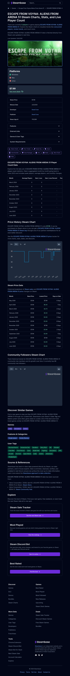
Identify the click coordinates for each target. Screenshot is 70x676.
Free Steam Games (42, 622)
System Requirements (35, 142)
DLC (9, 592)
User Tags (12, 622)
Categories (12, 619)
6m (16, 244)
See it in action (35, 554)
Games (14, 8)
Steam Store (27, 485)
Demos (10, 595)
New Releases (41, 599)
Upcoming (39, 603)
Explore (11, 661)
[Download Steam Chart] (59, 244)
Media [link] (45, 153)
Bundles (11, 599)
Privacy (22, 672)
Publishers (12, 630)
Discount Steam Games (44, 619)
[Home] (8, 8)
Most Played (40, 592)
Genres (10, 615)
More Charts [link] (56, 153)
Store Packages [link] (27, 153)
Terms (28, 672)
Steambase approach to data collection (37, 473)
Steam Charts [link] (13, 149)
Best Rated (39, 588)
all (24, 244)
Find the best (35, 571)
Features (35, 126)
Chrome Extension (14, 642)
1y (20, 244)
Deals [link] (47, 149)
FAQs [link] (11, 156)
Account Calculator (15, 657)
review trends (18, 29)
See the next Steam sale (35, 515)
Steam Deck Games (42, 606)
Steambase (38, 646)
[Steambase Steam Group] (39, 655)
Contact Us (46, 672)
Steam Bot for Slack (15, 650)
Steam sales (29, 289)
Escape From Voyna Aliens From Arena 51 (31, 8)
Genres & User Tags (35, 136)
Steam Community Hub (24, 489)
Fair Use (33, 672)
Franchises (12, 634)
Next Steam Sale (14, 653)
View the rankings (35, 535)
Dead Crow (35, 109)
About (40, 672)
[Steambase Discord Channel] (36, 655)
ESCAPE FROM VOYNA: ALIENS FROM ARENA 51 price (32, 236)
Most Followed (41, 595)
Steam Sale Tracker (42, 615)
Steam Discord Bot (14, 646)
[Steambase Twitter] (42, 655)
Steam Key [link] (38, 149)
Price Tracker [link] (26, 149)
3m (11, 244)
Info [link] (38, 153)
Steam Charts (13, 603)
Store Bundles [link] (14, 153)
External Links (35, 131)
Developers (12, 626)
